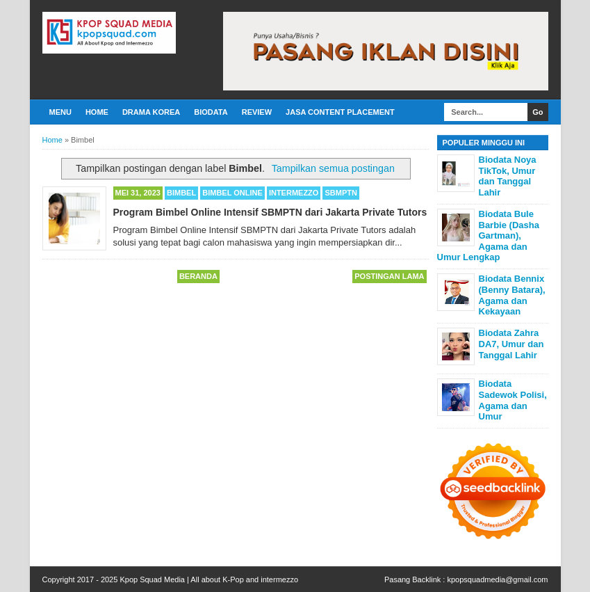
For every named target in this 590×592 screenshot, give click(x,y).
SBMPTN (341, 193)
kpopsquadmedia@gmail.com (497, 579)
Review (257, 112)
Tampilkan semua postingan (333, 168)
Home (96, 112)
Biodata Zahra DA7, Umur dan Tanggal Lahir (511, 344)
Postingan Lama (389, 276)
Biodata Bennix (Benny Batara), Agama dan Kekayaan (512, 295)
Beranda (198, 276)
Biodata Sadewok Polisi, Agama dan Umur (513, 400)
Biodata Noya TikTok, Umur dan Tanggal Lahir (507, 176)
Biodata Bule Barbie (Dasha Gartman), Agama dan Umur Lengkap (488, 235)
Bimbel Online (232, 193)
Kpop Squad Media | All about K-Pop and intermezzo (209, 579)
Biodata (210, 112)
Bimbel (181, 193)
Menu (60, 112)
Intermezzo (294, 193)
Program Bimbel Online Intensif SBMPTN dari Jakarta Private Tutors (270, 212)
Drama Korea (151, 112)
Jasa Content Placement (340, 112)
